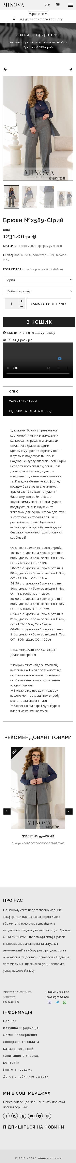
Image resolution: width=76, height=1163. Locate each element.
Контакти (11, 1062)
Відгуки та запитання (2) (30, 411)
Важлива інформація (21, 1028)
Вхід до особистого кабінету (38, 19)
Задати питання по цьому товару (29, 332)
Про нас (10, 1021)
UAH (47, 4)
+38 (57, 992)
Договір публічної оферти (26, 1076)
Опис (13, 391)
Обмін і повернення (20, 1035)
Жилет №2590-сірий (38, 836)
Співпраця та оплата (21, 1042)
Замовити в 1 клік (49, 304)
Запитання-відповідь (21, 1056)
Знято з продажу (17, 1069)
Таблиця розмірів (17, 340)
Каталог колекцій (18, 1049)
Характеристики (23, 401)
